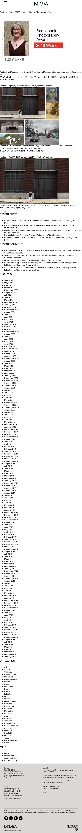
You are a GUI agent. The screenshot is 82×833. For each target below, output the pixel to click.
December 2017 (11, 483)
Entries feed (9, 755)
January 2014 (9, 598)
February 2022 (10, 373)
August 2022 (9, 361)
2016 (19, 72)
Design (7, 681)
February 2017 (10, 507)
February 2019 (10, 449)
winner (3, 74)
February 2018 (10, 478)
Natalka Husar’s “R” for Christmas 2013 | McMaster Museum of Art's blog (34, 250)
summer (23, 148)
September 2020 (11, 407)
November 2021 (11, 380)
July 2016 (8, 524)
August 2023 (9, 334)
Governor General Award (63, 205)
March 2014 (9, 593)
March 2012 (9, 651)
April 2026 (8, 285)
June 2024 (8, 317)
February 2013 (10, 625)
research (8, 728)
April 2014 (8, 590)
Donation (8, 684)
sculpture (8, 730)
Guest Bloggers (10, 701)
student (7, 735)
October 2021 (10, 383)
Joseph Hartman (57, 145)
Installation (9, 706)
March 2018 (9, 476)
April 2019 (8, 444)
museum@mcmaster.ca (16, 775)
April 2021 (8, 397)
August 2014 (9, 581)
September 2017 (11, 490)
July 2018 (8, 466)
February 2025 (10, 302)
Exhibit (14, 205)
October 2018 (10, 458)
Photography (9, 723)
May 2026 (8, 283)
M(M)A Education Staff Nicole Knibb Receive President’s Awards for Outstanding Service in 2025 (42, 221)
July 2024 (8, 314)
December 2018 (11, 454)
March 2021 (9, 400)
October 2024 (10, 307)
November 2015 (11, 544)
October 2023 (10, 329)
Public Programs (28, 145)
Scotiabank (66, 72)
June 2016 (8, 527)
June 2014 (8, 586)
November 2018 (11, 456)
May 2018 (8, 471)
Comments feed (11, 758)
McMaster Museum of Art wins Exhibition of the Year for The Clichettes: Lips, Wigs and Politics (40, 238)
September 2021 (11, 385)
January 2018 (10, 480)
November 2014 (11, 573)
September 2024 (11, 309)
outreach (8, 721)
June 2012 (8, 644)
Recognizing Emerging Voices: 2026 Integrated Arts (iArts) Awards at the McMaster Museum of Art (39, 226)
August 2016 (9, 522)
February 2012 (10, 654)
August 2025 (9, 292)
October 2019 (10, 434)
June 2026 (8, 280)
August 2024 (9, 312)
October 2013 (10, 605)
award (28, 72)
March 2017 (9, 505)
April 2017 (8, 502)
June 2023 (8, 339)
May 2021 (8, 395)
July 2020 (8, 412)
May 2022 (8, 366)
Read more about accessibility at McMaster (59, 782)
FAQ (6, 696)
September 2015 (11, 549)
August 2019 (9, 439)
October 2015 (10, 546)
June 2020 (8, 414)
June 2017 (8, 498)
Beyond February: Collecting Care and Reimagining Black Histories (32, 235)
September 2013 (11, 608)
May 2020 (8, 417)
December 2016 (11, 512)
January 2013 (10, 627)
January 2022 (10, 375)
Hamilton (8, 703)
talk (39, 148)
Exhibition (35, 72)
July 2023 (8, 336)
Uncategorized (10, 740)
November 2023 (11, 327)
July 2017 (8, 495)
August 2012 (9, 639)
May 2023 (8, 341)
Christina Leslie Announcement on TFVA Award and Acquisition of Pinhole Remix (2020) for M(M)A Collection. (42, 231)
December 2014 (11, 571)
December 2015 (11, 542)
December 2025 (11, 290)
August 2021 (9, 388)
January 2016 (10, 539)
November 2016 (11, 515)
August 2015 (9, 551)
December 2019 (11, 429)
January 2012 (10, 656)
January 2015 (10, 568)
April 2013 (8, 620)
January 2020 (10, 427)
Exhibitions (16, 145)
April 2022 (8, 368)
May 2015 (8, 559)
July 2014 (8, 583)
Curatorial (8, 677)
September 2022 (11, 358)
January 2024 (10, 324)
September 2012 (11, 637)
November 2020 (11, 402)
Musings (8, 718)
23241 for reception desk (15, 773)
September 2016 (11, 520)
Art (9, 72)
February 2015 (10, 566)
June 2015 (8, 556)
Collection (8, 672)
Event (6, 689)
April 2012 (8, 649)
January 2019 (10, 451)
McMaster (44, 72)
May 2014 (8, 588)
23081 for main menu (14, 772)
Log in (6, 753)
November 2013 (11, 603)
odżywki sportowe (11, 260)
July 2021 (8, 390)
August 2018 (9, 463)
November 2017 (11, 485)
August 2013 (9, 610)
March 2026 (9, 287)
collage (40, 205)
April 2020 (8, 419)
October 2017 (9, 488)
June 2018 (8, 468)
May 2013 (8, 617)
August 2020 (9, 410)
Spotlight (8, 733)
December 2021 (11, 378)
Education (8, 686)
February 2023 (10, 348)
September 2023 (11, 331)
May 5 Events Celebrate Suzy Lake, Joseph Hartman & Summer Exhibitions (39, 78)
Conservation (10, 674)
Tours (6, 738)
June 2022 (8, 363)
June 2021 (8, 392)
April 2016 (8, 532)
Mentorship (9, 713)
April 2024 (8, 322)
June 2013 (8, 615)
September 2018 (11, 461)
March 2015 (9, 564)
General (7, 699)
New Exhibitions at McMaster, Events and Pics (41, 260)
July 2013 (8, 612)
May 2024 (8, 319)
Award (7, 669)
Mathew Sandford (43, 12)
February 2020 (10, 424)
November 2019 (11, 432)
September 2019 (11, 436)
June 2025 (8, 297)
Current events (10, 679)
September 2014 (11, 578)
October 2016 (10, 517)
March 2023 (9, 346)
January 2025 (10, 305)
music (7, 716)
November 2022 (11, 353)
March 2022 (9, 370)
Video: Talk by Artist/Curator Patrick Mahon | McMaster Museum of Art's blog (36, 267)
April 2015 (8, 561)
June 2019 (8, 441)
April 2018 (8, 473)
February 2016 (10, 537)
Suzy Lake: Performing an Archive (21, 150)
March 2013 (9, 622)
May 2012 (8, 647)
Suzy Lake (76, 72)
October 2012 (10, 634)
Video (6, 743)
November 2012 (11, 632)
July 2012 (8, 642)
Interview (8, 708)
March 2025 (9, 300)
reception (15, 148)
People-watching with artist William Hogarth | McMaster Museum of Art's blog (37, 262)
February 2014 (10, 595)
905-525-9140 (11, 770)
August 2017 (9, 493)
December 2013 (11, 600)
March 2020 (9, 422)
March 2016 (9, 534)
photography (55, 72)
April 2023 (8, 344)
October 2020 (10, 405)
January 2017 (9, 510)
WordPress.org (10, 760)
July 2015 (8, 554)
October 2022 (10, 356)
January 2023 (10, 351)
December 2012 (11, 629)
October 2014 (10, 576)
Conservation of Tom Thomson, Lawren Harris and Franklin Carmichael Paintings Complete (39, 256)
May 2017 (8, 500)
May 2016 (8, 529)
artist (47, 145)
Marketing (8, 711)
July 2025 (8, 295)
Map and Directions (10, 777)
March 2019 (9, 446)
